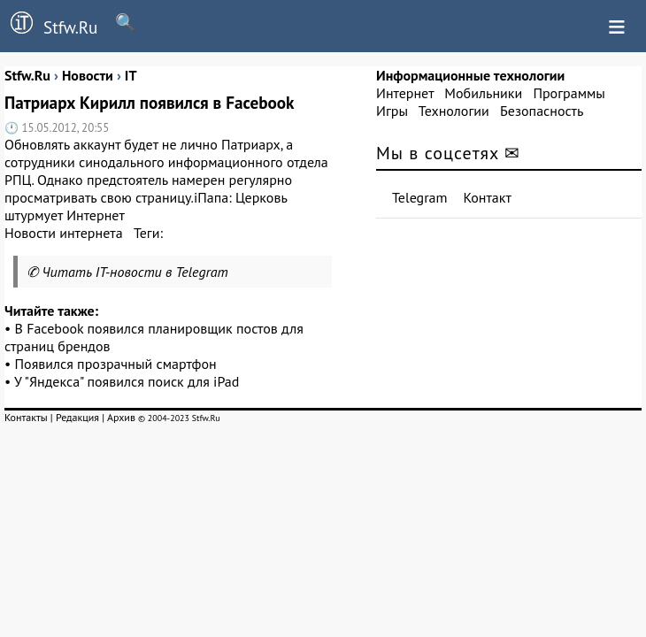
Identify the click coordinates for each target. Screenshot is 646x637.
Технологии (454, 110)
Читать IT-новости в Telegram (135, 271)
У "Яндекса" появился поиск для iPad (126, 381)
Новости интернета (63, 233)
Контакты (26, 417)
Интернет (405, 93)
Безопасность (541, 110)
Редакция (77, 417)
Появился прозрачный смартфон (116, 363)
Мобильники (483, 93)
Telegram (420, 197)
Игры (392, 110)
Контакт (487, 197)
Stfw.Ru (48, 25)
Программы (568, 93)
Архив (121, 417)
